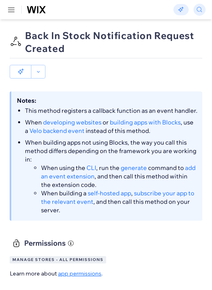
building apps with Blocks (145, 108)
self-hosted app (109, 179)
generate (134, 154)
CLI (91, 154)
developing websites (72, 108)
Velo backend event (56, 117)
